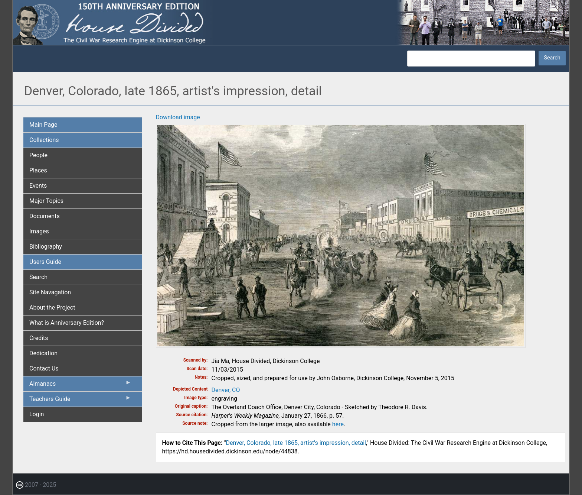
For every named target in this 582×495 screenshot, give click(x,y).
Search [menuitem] (38, 277)
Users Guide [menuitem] (45, 261)
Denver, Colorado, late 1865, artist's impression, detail (296, 442)
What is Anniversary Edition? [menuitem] (66, 322)
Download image (178, 117)
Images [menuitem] (39, 231)
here (338, 424)
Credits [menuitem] (38, 338)
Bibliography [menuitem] (45, 246)
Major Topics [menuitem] (46, 200)
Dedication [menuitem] (43, 353)
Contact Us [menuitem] (44, 368)
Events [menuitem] (38, 185)
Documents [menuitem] (44, 216)
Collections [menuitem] (44, 139)
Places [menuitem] (38, 170)
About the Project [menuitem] (52, 307)
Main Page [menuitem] (43, 124)
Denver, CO (226, 390)
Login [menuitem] (36, 414)
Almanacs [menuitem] (80, 385)
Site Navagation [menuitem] (50, 292)
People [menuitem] (38, 155)
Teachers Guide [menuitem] (80, 401)
